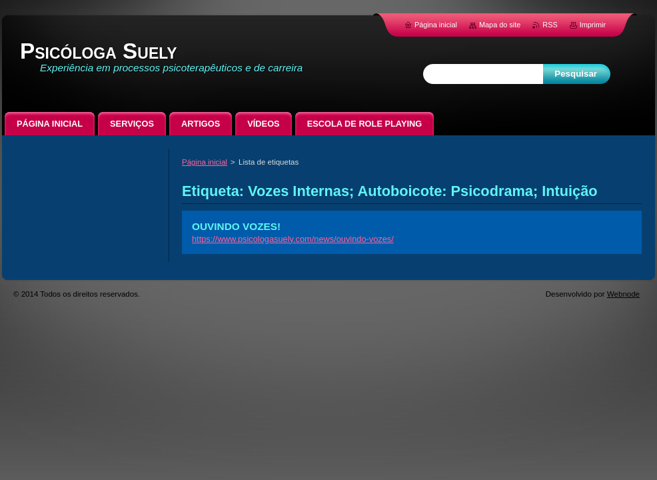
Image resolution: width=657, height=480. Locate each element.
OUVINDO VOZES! (236, 226)
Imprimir (593, 25)
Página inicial (204, 162)
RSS (549, 25)
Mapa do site (499, 25)
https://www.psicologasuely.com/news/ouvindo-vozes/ (293, 239)
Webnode (623, 294)
